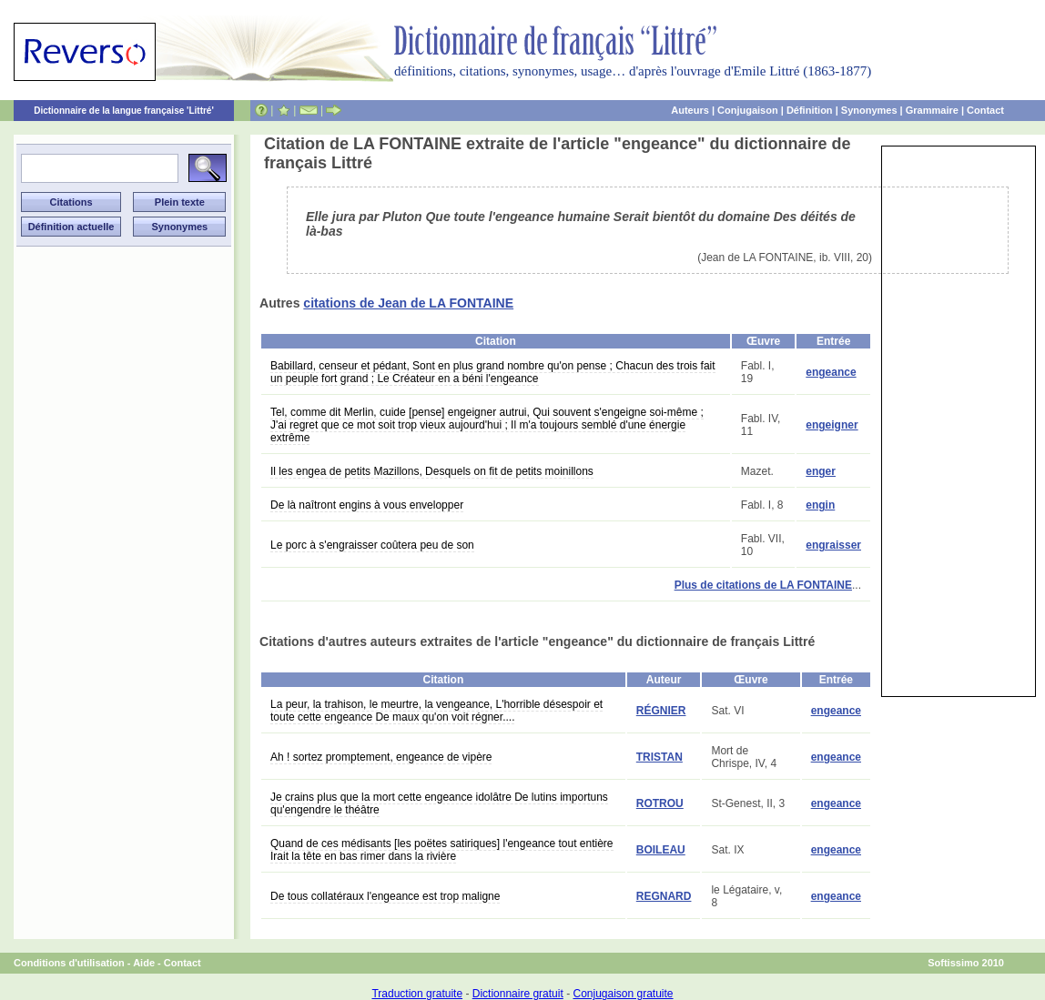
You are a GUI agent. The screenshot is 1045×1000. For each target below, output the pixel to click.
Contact (985, 110)
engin (820, 505)
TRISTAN (659, 757)
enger (821, 471)
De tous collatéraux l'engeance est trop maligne (385, 896)
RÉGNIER (661, 710)
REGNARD (664, 896)
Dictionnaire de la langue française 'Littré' (124, 111)
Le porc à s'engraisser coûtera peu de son (372, 545)
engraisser (833, 545)
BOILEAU (660, 849)
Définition (809, 110)
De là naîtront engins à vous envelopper (366, 505)
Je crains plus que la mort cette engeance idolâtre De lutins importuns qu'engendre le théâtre (439, 803)
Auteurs (690, 110)
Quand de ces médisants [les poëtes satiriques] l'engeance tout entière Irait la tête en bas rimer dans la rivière (442, 850)
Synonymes (869, 110)
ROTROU (660, 803)
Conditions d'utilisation (69, 962)
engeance (831, 372)
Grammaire (932, 110)
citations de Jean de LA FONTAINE (408, 303)
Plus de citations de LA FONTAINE (763, 585)
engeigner (831, 425)
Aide (144, 962)
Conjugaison (747, 110)
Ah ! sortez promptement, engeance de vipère (381, 757)
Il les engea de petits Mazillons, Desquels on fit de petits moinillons (432, 471)
